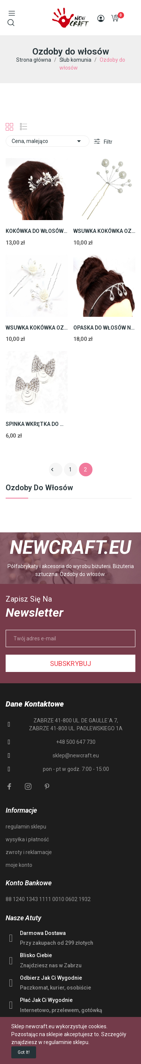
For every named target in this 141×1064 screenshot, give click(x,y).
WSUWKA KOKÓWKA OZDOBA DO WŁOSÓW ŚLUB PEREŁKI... (104, 231)
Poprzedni (52, 469)
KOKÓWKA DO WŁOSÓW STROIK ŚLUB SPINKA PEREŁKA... (37, 231)
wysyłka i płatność (27, 839)
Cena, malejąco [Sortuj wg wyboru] (47, 141)
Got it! (24, 1052)
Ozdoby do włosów (39, 488)
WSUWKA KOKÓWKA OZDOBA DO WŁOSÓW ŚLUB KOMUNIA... (37, 328)
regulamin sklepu (26, 827)
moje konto (19, 865)
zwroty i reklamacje (29, 852)
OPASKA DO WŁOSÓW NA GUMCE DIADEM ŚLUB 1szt (104, 328)
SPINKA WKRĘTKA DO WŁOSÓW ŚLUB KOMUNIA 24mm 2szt (37, 424)
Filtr (107, 142)
